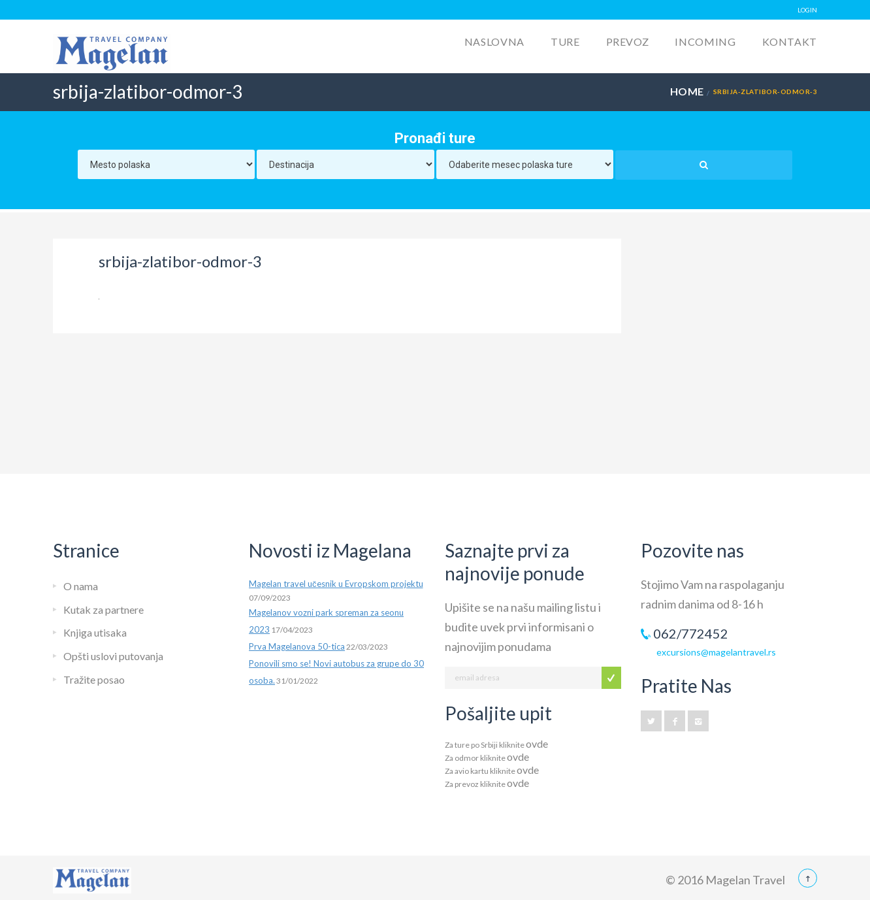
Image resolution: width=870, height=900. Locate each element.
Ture (565, 41)
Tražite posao (94, 679)
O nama (80, 586)
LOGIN (807, 10)
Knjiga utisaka (95, 632)
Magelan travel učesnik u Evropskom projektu (336, 583)
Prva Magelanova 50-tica (297, 646)
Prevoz (627, 41)
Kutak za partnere (103, 609)
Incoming (705, 41)
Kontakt (789, 41)
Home (687, 91)
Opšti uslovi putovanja (113, 656)
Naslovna (494, 41)
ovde (537, 743)
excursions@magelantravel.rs (716, 652)
